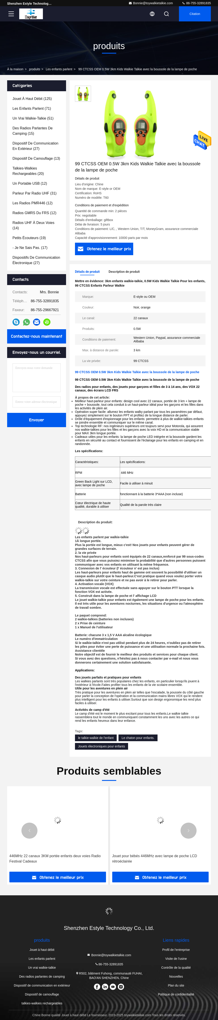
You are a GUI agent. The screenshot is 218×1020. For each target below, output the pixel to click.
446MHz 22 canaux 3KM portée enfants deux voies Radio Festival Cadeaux (55, 858)
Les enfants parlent (59, 69)
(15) (32, 130)
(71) (31, 108)
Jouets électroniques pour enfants (101, 746)
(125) (32, 99)
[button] (29, 831)
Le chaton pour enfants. (138, 738)
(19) (29, 238)
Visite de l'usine (176, 958)
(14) (33, 225)
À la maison (15, 69)
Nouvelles (176, 976)
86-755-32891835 (196, 3)
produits (34, 69)
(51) (33, 118)
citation (195, 14)
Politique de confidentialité (176, 994)
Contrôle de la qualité (176, 967)
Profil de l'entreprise (176, 950)
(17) (30, 248)
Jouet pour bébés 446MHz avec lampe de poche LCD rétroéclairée (154, 858)
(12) (29, 183)
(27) (35, 146)
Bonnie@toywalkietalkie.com (151, 3)
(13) (36, 158)
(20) (28, 171)
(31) (34, 193)
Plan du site (176, 985)
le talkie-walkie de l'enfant (96, 738)
